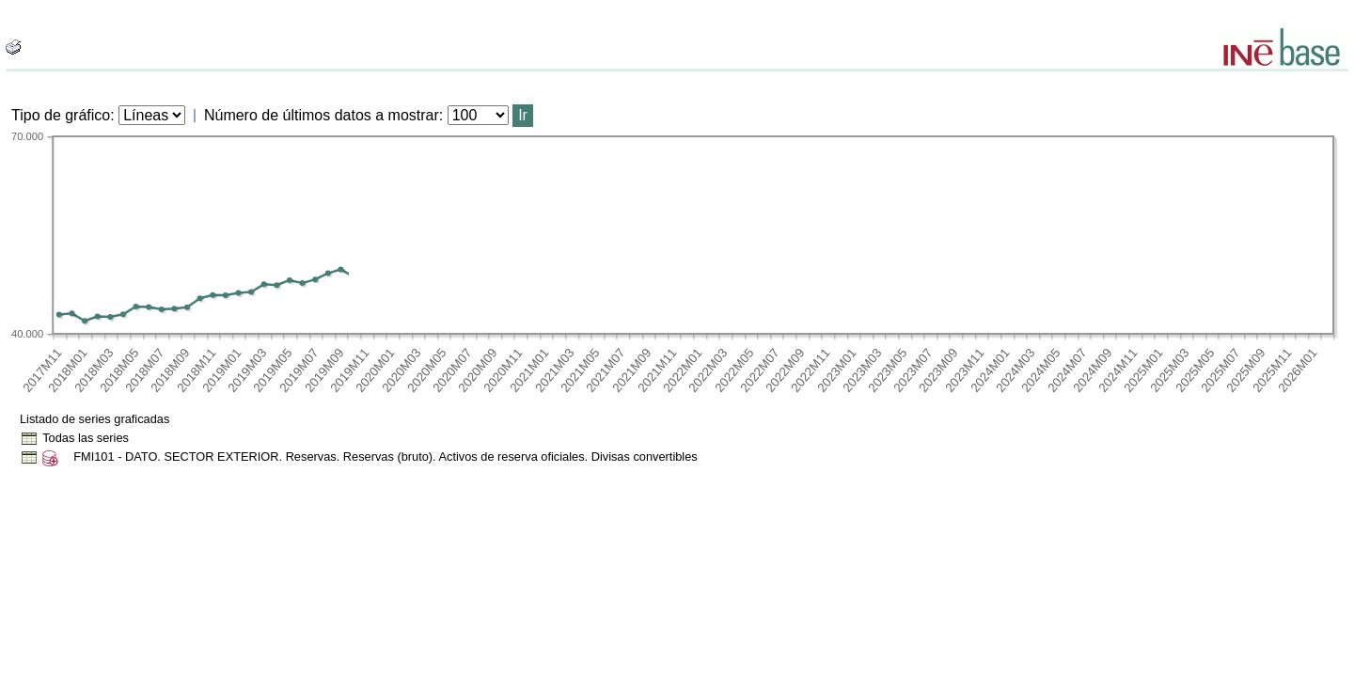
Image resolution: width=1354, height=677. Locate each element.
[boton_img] (13, 47)
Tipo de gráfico (60, 115)
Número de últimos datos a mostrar (321, 115)
